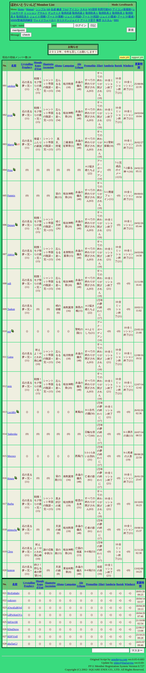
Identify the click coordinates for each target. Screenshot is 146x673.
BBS (116, 20)
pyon (9, 115)
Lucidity (11, 412)
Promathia (90, 65)
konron (11, 570)
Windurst (128, 65)
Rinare (10, 478)
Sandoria (109, 65)
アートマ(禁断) (55, 16)
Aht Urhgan (79, 66)
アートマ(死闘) (90, 16)
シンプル (41, 9)
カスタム (107, 20)
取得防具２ (105, 12)
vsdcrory (11, 600)
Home (21, 9)
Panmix (11, 195)
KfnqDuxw (13, 629)
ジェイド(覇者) (108, 16)
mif (9, 331)
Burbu (10, 503)
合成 (53, 9)
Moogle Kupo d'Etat (38, 65)
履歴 (98, 20)
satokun (11, 85)
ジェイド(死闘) (73, 16)
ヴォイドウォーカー (44, 20)
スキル (84, 9)
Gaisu (10, 356)
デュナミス (54, 12)
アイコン (74, 9)
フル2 (65, 9)
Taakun (11, 309)
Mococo (11, 456)
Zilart (99, 65)
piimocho (12, 529)
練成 (59, 9)
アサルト (42, 12)
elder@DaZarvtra (124, 662)
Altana (58, 65)
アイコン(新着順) (122, 9)
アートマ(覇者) (125, 16)
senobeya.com (119, 659)
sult (9, 283)
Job (48, 9)
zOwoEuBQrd (14, 607)
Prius (10, 170)
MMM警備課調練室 (22, 20)
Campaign (68, 65)
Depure (11, 225)
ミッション (30, 12)
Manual (30, 9)
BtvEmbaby (13, 593)
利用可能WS (105, 9)
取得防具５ (22, 16)
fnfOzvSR (12, 622)
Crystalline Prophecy (27, 66)
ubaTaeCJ (12, 643)
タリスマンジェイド (68, 20)
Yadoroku (12, 433)
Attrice (10, 254)
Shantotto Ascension (48, 66)
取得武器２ (78, 12)
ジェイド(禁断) (38, 16)
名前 (13, 65)
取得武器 (66, 12)
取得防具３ (118, 12)
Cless (10, 551)
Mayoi (10, 144)
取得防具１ (91, 12)
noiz (9, 386)
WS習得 (92, 9)
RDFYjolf (12, 636)
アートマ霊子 (87, 20)
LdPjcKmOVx (14, 614)
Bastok (118, 65)
